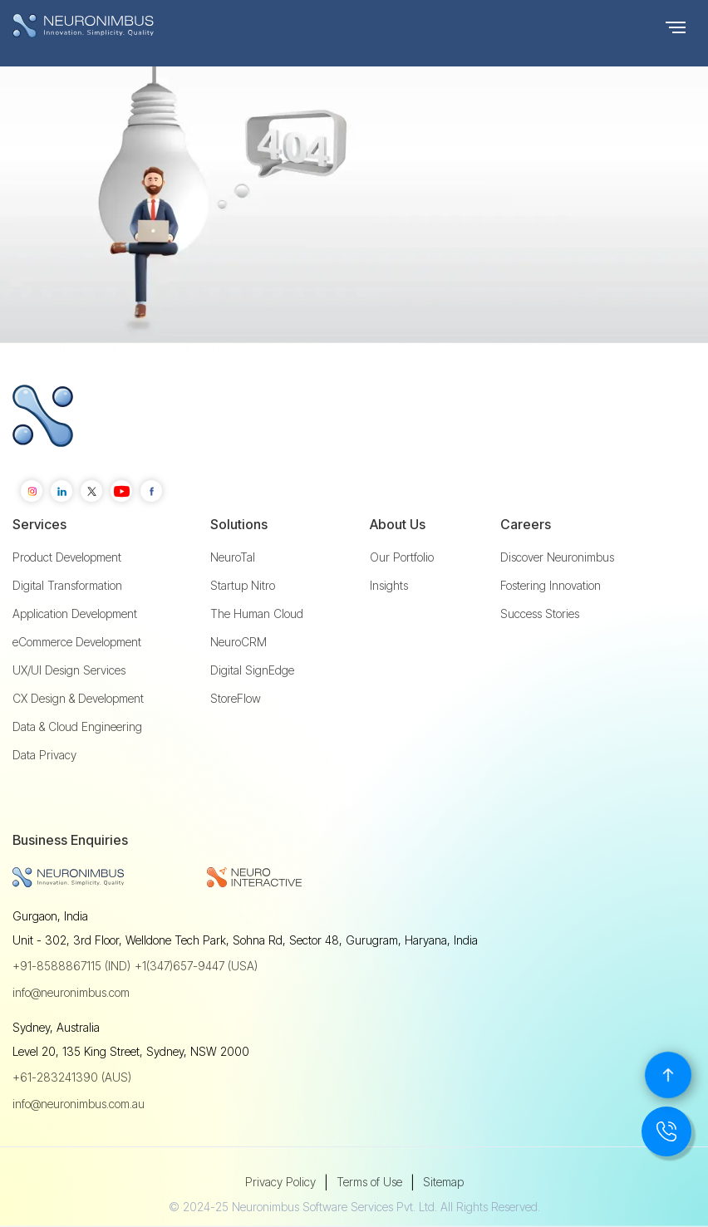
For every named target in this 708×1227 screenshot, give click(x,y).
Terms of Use (369, 1182)
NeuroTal (232, 557)
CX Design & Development (78, 698)
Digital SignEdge (252, 670)
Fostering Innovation (550, 585)
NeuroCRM (238, 642)
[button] (676, 25)
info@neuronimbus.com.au (78, 1104)
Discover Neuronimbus (557, 557)
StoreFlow (235, 698)
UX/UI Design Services (68, 670)
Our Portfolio (402, 557)
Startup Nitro (242, 585)
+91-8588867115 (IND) (71, 966)
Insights (389, 585)
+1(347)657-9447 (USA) (196, 966)
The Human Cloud (256, 614)
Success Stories (539, 614)
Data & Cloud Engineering (77, 727)
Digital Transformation (67, 585)
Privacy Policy (280, 1182)
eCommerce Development (76, 642)
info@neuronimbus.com (71, 992)
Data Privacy (44, 755)
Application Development (74, 614)
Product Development (66, 557)
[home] (116, 25)
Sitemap (443, 1182)
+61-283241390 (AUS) (71, 1077)
